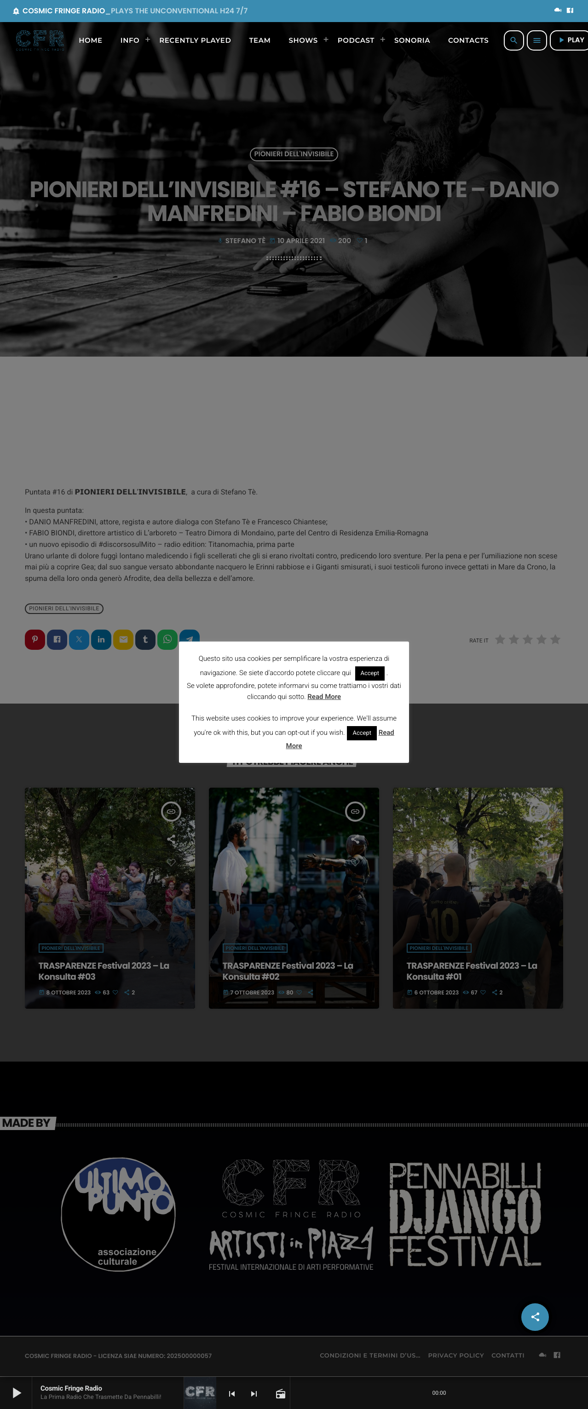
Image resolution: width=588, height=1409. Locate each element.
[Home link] (40, 40)
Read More (324, 697)
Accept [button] (370, 673)
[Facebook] (570, 11)
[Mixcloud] (558, 11)
